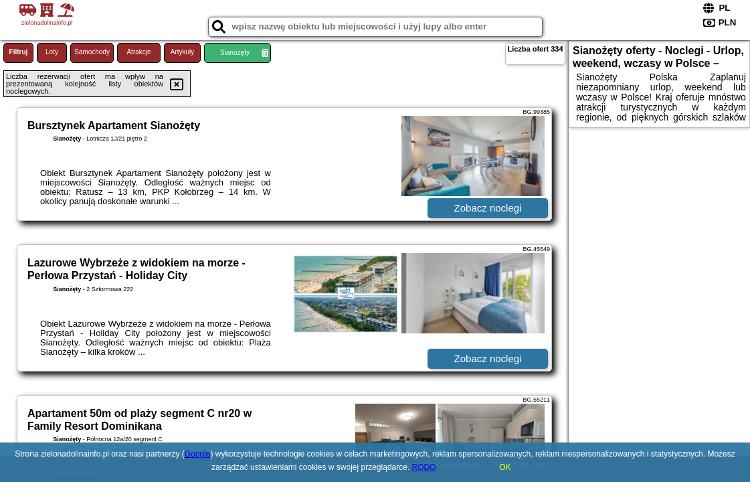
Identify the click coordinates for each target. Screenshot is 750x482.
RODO (424, 467)
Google (198, 454)
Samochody (92, 52)
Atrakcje (138, 52)
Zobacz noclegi (488, 208)
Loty (51, 52)
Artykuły (183, 52)
